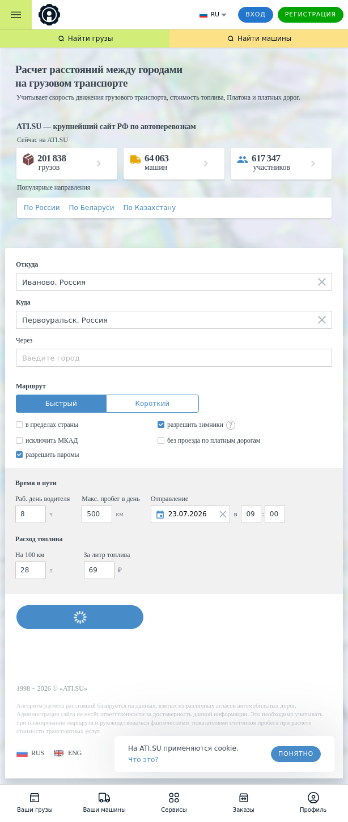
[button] (30, 753)
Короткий (152, 404)
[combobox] (174, 282)
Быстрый (61, 404)
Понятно (295, 753)
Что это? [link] (143, 760)
